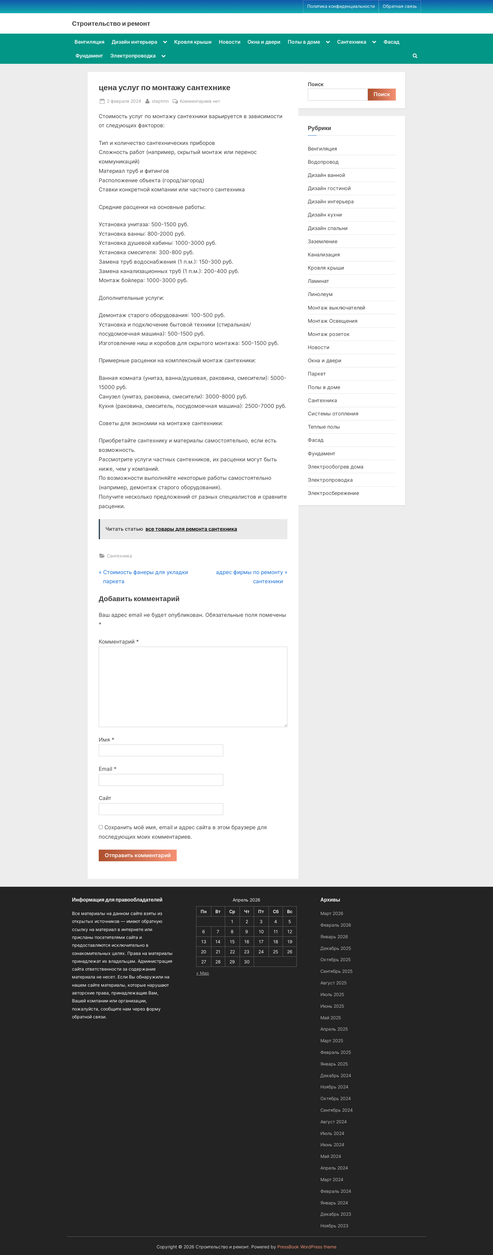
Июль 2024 (332, 1133)
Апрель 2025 (334, 1029)
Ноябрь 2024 (334, 1086)
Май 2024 (330, 1156)
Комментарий (119, 641)
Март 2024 (331, 1179)
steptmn (160, 100)
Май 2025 (330, 1017)
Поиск (316, 84)
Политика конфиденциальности (341, 6)
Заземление (322, 241)
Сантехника (351, 42)
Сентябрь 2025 (336, 971)
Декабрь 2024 (335, 1075)
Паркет (317, 373)
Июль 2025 (332, 994)
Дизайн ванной (326, 175)
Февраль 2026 (335, 925)
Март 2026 (331, 913)
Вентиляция (89, 42)
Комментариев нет (200, 101)
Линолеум (320, 294)
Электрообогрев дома (335, 466)
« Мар (202, 973)
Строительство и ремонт (111, 23)
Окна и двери (263, 42)
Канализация (324, 254)
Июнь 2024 (332, 1145)
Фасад (391, 42)
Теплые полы (324, 427)
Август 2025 (333, 982)
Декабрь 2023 (335, 1214)
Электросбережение (333, 493)
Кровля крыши (193, 42)
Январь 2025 (334, 1063)
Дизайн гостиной (329, 188)
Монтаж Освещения (332, 321)
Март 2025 (331, 1040)
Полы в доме (304, 42)
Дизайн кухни (325, 214)
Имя (106, 740)
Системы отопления (333, 413)
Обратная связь (400, 6)
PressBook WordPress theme (306, 1246)
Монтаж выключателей (336, 307)
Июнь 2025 (332, 1006)
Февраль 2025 (335, 1052)
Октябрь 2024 (335, 1098)
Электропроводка (133, 55)
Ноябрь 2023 (334, 1225)
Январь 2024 (334, 1202)
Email (108, 769)
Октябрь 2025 (335, 959)
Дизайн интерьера (134, 42)
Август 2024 (333, 1121)
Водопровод (323, 162)
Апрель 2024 (334, 1167)
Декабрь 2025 (335, 948)
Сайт (105, 798)
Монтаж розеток (329, 334)
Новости (230, 42)
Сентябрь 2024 (336, 1110)
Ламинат (318, 281)
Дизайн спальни (328, 228)
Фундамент (89, 55)
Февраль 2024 (335, 1191)
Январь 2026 (334, 936)
